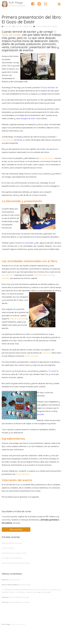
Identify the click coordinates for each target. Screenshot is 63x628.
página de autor (29, 118)
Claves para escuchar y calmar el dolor (14, 553)
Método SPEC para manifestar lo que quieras (16, 563)
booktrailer (29, 243)
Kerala (19, 140)
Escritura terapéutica (23, 26)
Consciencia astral (14, 580)
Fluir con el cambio (8, 548)
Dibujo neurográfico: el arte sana (12, 543)
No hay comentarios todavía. (46, 26)
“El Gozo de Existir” (47, 87)
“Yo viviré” (52, 371)
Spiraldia (40, 414)
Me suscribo (16, 529)
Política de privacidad (18, 624)
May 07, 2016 (7, 26)
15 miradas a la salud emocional (12, 558)
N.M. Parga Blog (46, 592)
